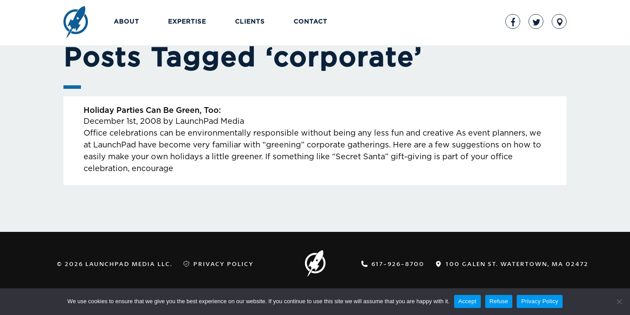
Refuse (499, 301)
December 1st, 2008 (122, 121)
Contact (310, 21)
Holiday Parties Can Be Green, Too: (152, 110)
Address (559, 21)
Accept (467, 301)
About (126, 21)
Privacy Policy (223, 263)
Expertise (187, 21)
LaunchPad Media (75, 23)
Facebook (512, 21)
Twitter (535, 21)
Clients (250, 21)
